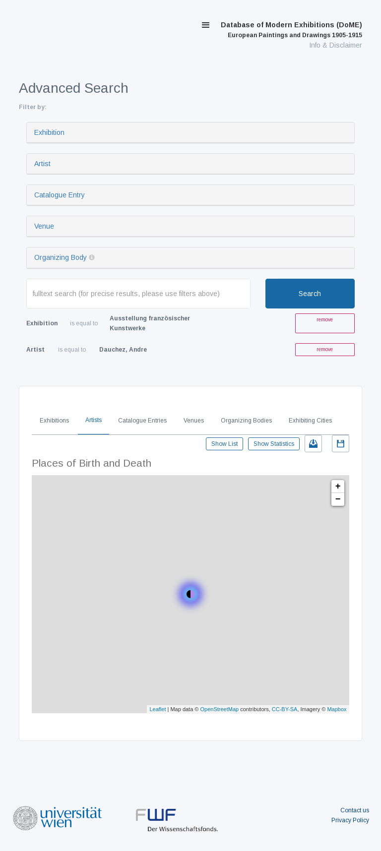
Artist (42, 164)
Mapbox (336, 709)
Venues (194, 420)
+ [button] (338, 486)
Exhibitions (54, 420)
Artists (93, 420)
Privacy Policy (350, 820)
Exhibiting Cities (310, 420)
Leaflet (157, 709)
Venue (44, 226)
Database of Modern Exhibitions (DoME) (291, 30)
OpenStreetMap (219, 709)
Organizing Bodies (246, 420)
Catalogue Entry (59, 195)
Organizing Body (60, 257)
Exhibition (49, 132)
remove (325, 319)
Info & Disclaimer (335, 45)
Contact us (354, 810)
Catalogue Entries (142, 420)
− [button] (338, 499)
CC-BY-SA (285, 709)
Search (310, 294)
